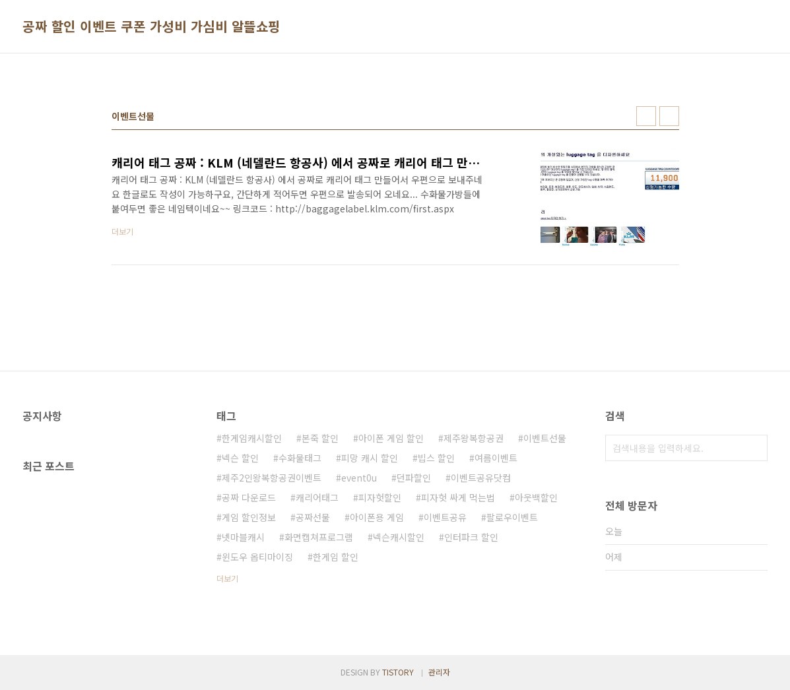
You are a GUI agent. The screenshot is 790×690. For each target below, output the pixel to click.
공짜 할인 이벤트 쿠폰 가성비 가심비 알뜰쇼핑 (151, 26)
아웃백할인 (536, 497)
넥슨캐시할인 (398, 537)
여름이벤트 (496, 457)
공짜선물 (313, 517)
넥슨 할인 (240, 457)
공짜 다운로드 (249, 497)
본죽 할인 (320, 438)
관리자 (439, 671)
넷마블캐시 (243, 537)
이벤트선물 (544, 438)
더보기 (227, 578)
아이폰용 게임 (377, 517)
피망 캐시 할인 (369, 457)
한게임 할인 (335, 556)
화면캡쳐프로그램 (318, 537)
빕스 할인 (436, 457)
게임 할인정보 (249, 517)
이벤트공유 (445, 517)
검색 (754, 447)
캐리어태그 (317, 497)
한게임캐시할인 (252, 438)
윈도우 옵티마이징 (257, 556)
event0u (359, 477)
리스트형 (669, 116)
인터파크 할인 (471, 537)
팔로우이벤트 (512, 517)
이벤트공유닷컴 (481, 477)
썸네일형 (646, 116)
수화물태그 (300, 457)
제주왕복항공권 (474, 438)
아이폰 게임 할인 (391, 438)
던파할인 (414, 477)
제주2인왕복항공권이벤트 (271, 477)
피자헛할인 (379, 497)
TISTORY (398, 671)
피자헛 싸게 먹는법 (458, 497)
